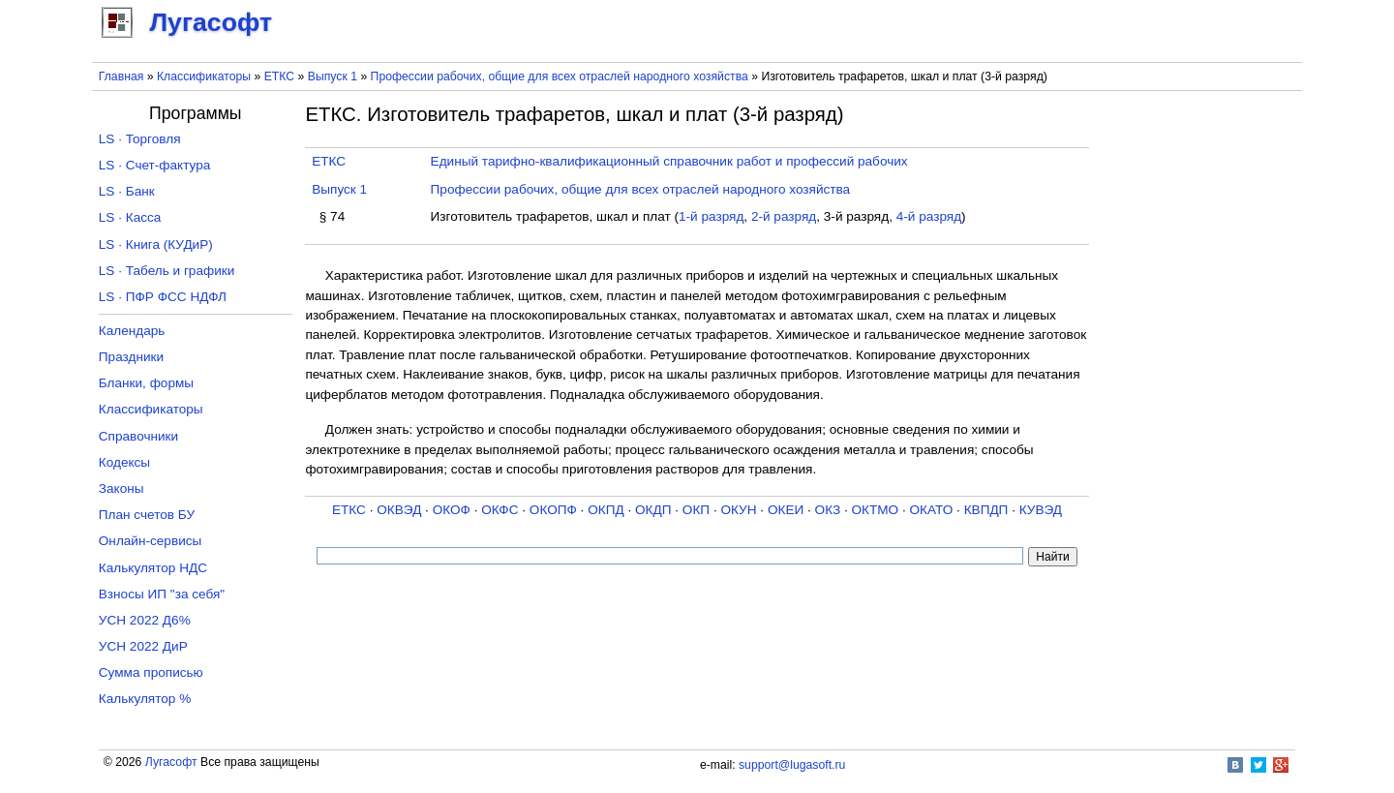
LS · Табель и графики (167, 270)
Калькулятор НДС (153, 568)
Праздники (131, 357)
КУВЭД (1040, 510)
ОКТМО (875, 510)
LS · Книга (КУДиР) (156, 244)
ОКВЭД (399, 510)
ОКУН (738, 510)
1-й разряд (711, 216)
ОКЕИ (785, 510)
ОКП (696, 510)
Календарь (132, 330)
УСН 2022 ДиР (143, 646)
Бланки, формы (146, 383)
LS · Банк (127, 191)
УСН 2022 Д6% (145, 620)
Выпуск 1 (332, 76)
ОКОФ (451, 510)
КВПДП (986, 510)
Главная (121, 76)
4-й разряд (928, 216)
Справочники (138, 436)
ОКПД (605, 510)
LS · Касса (130, 217)
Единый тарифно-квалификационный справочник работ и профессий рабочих (669, 161)
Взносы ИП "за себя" (162, 594)
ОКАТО (932, 510)
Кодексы (124, 462)
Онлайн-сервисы (150, 541)
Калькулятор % (145, 698)
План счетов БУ (147, 514)
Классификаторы (204, 76)
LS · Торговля (140, 139)
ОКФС (499, 510)
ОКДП (653, 510)
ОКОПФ (553, 510)
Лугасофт (171, 762)
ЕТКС (279, 76)
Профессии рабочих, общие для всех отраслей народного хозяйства (559, 76)
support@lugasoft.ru (792, 765)
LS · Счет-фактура (155, 165)
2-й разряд (783, 216)
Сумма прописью (151, 672)
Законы (121, 488)
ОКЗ (828, 510)
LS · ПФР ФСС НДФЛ (163, 297)
